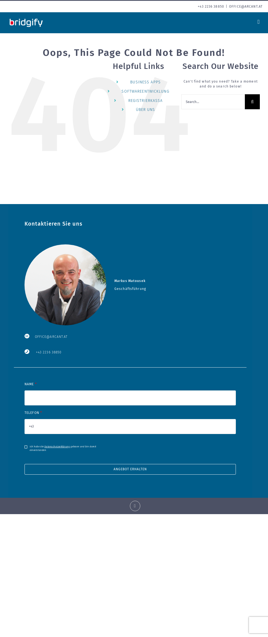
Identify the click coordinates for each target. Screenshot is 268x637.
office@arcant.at (246, 6)
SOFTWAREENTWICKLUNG (145, 91)
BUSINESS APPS (145, 82)
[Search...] (213, 101)
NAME (130, 391)
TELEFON (130, 419)
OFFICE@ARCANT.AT (51, 337)
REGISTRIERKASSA (145, 100)
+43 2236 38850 (49, 352)
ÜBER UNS (145, 109)
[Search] (252, 101)
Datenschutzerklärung (57, 446)
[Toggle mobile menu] (258, 22)
